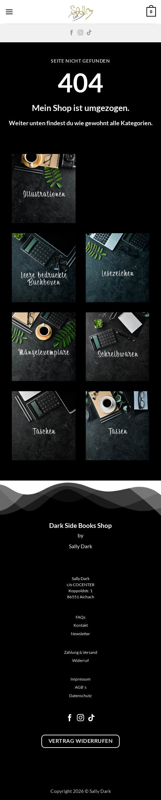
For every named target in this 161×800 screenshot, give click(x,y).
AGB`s (80, 687)
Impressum (80, 679)
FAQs (80, 617)
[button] (9, 11)
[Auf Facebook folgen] (71, 33)
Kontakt (81, 625)
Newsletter (80, 633)
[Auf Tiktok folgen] (89, 33)
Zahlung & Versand (80, 652)
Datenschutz (80, 695)
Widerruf (80, 660)
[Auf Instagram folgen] (80, 33)
